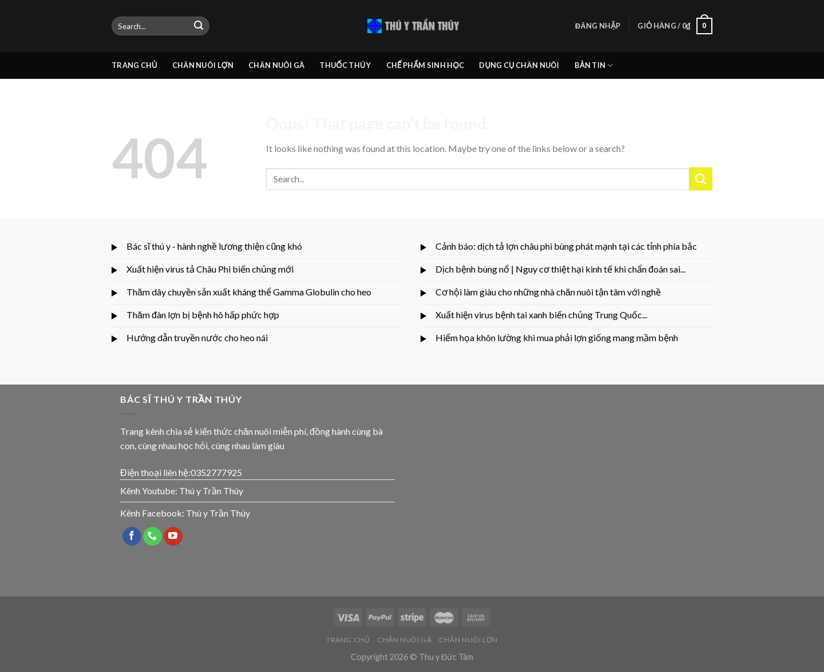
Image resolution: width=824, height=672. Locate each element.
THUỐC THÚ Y (345, 65)
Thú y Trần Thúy (211, 490)
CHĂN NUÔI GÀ (276, 65)
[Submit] (198, 26)
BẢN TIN (594, 65)
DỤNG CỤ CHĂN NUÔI (519, 65)
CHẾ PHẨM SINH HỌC (425, 65)
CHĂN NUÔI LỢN (202, 65)
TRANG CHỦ (134, 65)
